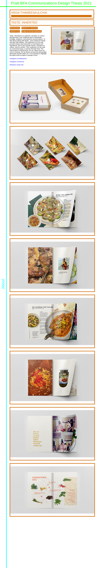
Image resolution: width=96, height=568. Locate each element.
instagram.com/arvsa (17, 61)
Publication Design (31, 31)
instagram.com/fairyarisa (18, 58)
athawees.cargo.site (16, 65)
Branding (15, 28)
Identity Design (29, 28)
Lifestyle (15, 31)
